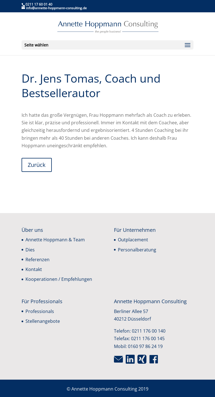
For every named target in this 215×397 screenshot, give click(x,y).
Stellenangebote (42, 321)
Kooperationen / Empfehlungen (58, 279)
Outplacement (133, 240)
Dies (30, 250)
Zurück (37, 165)
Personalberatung (137, 250)
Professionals (39, 311)
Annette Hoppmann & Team (55, 240)
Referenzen (37, 259)
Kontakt (33, 269)
